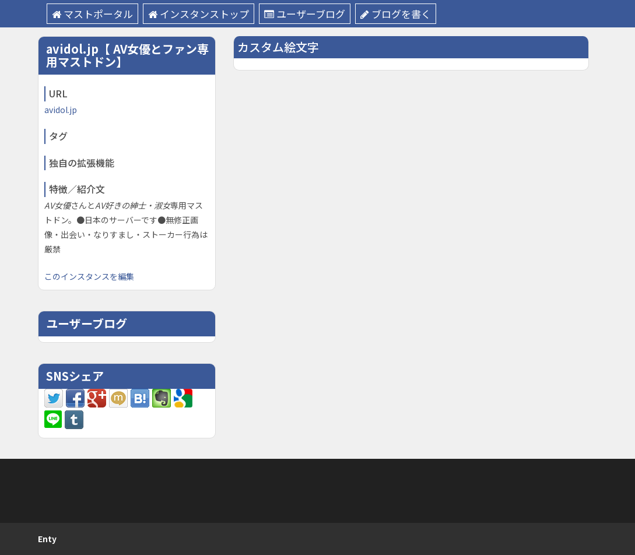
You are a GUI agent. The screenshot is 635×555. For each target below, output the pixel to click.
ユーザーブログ (304, 13)
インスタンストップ (198, 13)
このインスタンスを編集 (89, 276)
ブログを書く (395, 13)
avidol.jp (60, 109)
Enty (47, 539)
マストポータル (92, 13)
